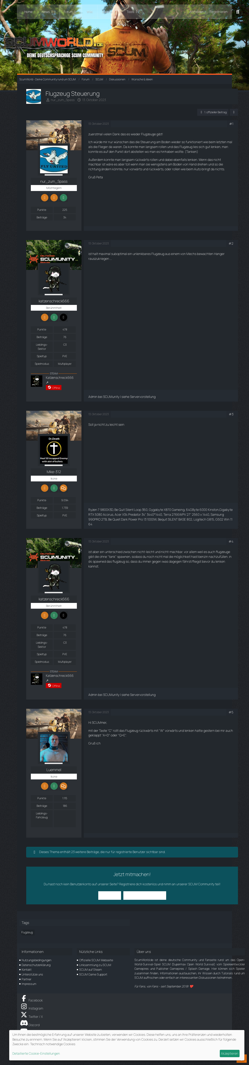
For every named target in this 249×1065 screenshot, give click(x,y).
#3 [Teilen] (231, 414)
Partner (26, 979)
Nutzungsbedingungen (36, 960)
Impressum (29, 984)
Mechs (191, 254)
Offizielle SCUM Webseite (96, 960)
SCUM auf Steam (90, 969)
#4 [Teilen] (231, 541)
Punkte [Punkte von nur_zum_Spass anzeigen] (41, 210)
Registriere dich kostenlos (138, 884)
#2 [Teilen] (231, 243)
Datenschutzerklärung (36, 965)
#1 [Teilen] (231, 124)
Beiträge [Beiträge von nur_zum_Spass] (42, 217)
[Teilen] (234, 112)
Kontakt (27, 969)
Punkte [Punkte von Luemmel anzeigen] (41, 798)
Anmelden (196, 11)
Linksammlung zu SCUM (95, 965)
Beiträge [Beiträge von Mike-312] (42, 508)
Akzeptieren (229, 1053)
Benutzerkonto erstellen (144, 895)
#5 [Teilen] (231, 712)
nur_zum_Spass (63, 100)
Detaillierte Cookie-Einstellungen (36, 1053)
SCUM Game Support (93, 974)
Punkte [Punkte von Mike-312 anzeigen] (41, 500)
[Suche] (237, 12)
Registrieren (218, 11)
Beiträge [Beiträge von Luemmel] (42, 806)
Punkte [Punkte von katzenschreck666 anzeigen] (41, 329)
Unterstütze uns (32, 974)
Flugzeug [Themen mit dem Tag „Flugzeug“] (27, 932)
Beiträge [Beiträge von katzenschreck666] (42, 337)
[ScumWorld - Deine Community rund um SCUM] (124, 46)
